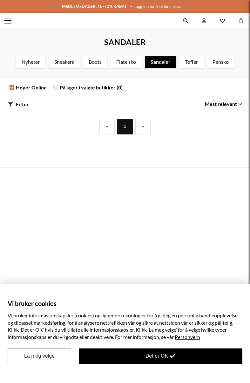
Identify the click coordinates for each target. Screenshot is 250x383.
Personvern (187, 337)
